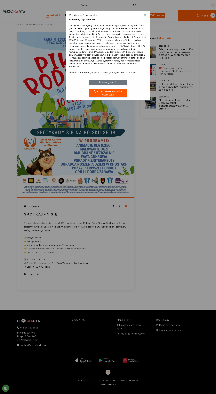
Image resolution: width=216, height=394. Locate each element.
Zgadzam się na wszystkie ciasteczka (108, 93)
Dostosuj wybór (108, 82)
